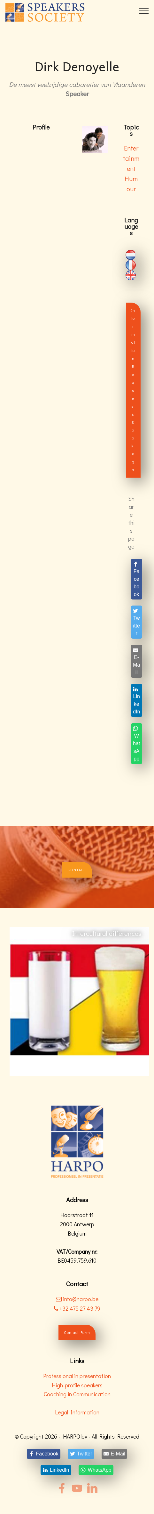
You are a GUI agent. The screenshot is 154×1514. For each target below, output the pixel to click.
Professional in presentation (77, 1376)
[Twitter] (136, 622)
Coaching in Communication (77, 1394)
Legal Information (77, 1412)
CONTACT (77, 869)
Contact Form (77, 1332)
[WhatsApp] (136, 743)
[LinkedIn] (136, 700)
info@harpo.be (80, 1299)
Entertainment (131, 158)
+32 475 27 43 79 (77, 1308)
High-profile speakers (77, 1385)
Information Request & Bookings (133, 390)
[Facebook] (136, 579)
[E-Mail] (136, 661)
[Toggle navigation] (144, 10)
